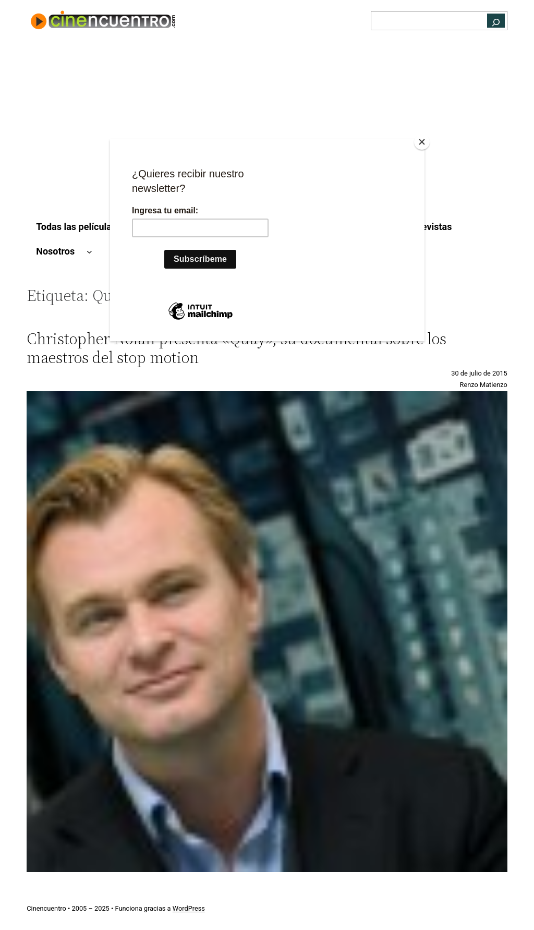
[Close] (422, 142)
